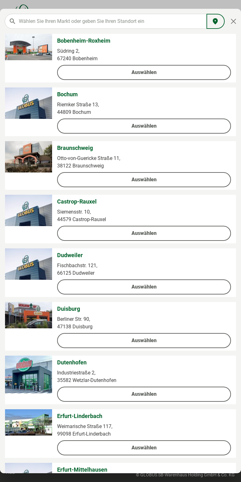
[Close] (234, 21)
